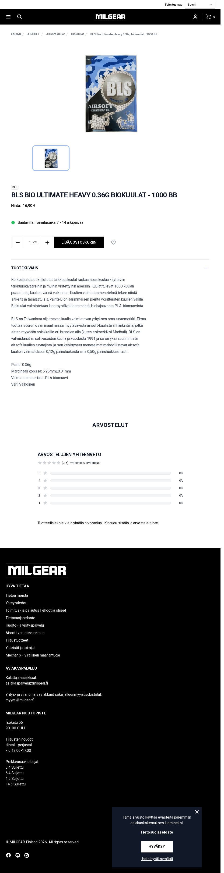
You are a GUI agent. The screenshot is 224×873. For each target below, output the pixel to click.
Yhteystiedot (16, 603)
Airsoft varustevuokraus (25, 633)
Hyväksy (157, 846)
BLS (14, 187)
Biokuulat (77, 34)
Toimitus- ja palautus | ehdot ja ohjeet (36, 610)
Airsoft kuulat (55, 34)
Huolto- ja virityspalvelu (25, 625)
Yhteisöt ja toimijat (20, 648)
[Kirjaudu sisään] (195, 16)
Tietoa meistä (17, 595)
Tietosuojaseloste (20, 618)
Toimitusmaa (174, 4)
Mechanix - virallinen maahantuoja (33, 655)
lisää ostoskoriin (79, 242)
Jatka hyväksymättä (157, 859)
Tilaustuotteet (17, 640)
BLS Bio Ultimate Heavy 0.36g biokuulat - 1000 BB (123, 34)
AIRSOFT (33, 34)
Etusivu (16, 34)
